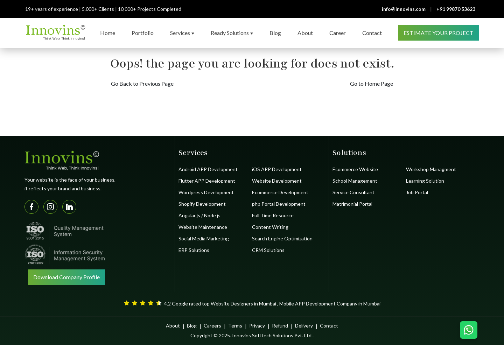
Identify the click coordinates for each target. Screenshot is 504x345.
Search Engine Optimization (282, 238)
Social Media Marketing (203, 238)
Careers (212, 326)
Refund (280, 326)
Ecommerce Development (280, 192)
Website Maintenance (202, 227)
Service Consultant (353, 192)
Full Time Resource (273, 215)
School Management (354, 181)
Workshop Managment (431, 169)
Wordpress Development (206, 192)
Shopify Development (202, 204)
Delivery (304, 326)
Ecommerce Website (355, 169)
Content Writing (270, 227)
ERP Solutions (193, 250)
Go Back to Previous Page (142, 83)
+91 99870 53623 (455, 9)
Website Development (277, 181)
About (173, 326)
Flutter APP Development (206, 181)
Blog (192, 326)
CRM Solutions (268, 250)
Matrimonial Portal (352, 204)
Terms (235, 326)
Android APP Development (208, 169)
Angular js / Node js (199, 215)
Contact (329, 326)
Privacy (257, 326)
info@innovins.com (404, 9)
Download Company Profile (66, 277)
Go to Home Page (371, 83)
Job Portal (417, 192)
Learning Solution (425, 181)
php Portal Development (279, 204)
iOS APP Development (277, 169)
